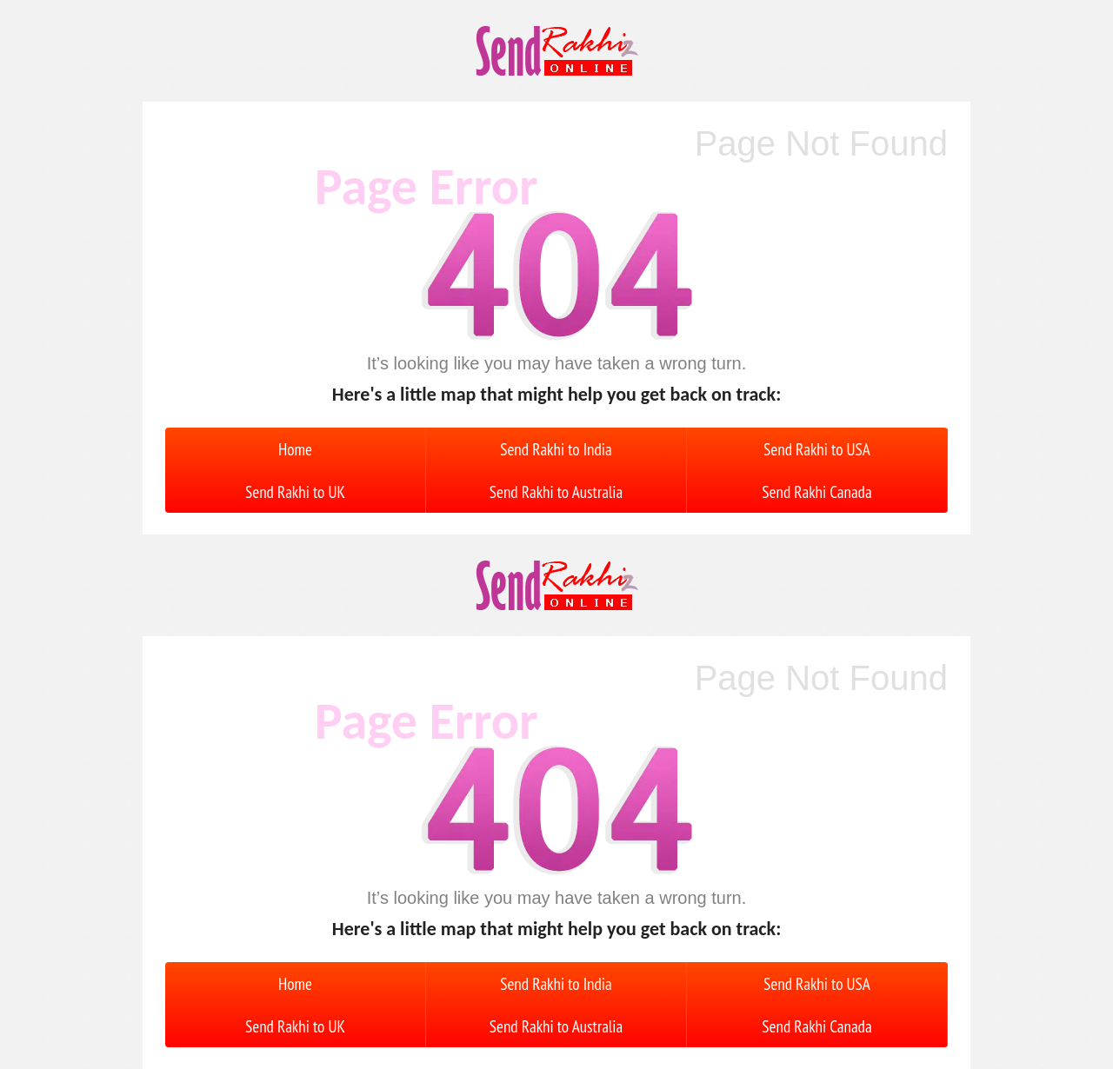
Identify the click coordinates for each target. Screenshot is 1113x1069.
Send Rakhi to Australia (556, 491)
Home (295, 449)
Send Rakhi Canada (816, 491)
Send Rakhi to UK (295, 491)
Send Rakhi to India (555, 449)
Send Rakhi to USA (816, 449)
